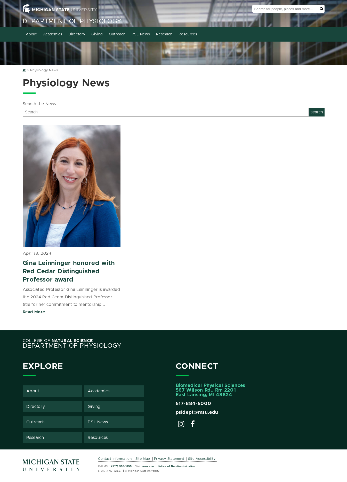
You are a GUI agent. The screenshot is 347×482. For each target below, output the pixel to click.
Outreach (117, 34)
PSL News (141, 34)
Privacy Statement (169, 459)
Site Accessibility (202, 459)
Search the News (39, 104)
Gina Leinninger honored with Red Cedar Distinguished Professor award (69, 271)
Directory (76, 34)
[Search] (166, 112)
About (31, 34)
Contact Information (115, 459)
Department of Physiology (72, 21)
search (316, 112)
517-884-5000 (193, 403)
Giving (97, 34)
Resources (188, 34)
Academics (52, 34)
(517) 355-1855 (121, 466)
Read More (34, 312)
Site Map (142, 459)
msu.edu (148, 466)
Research (164, 34)
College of (58, 341)
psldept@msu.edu (197, 412)
